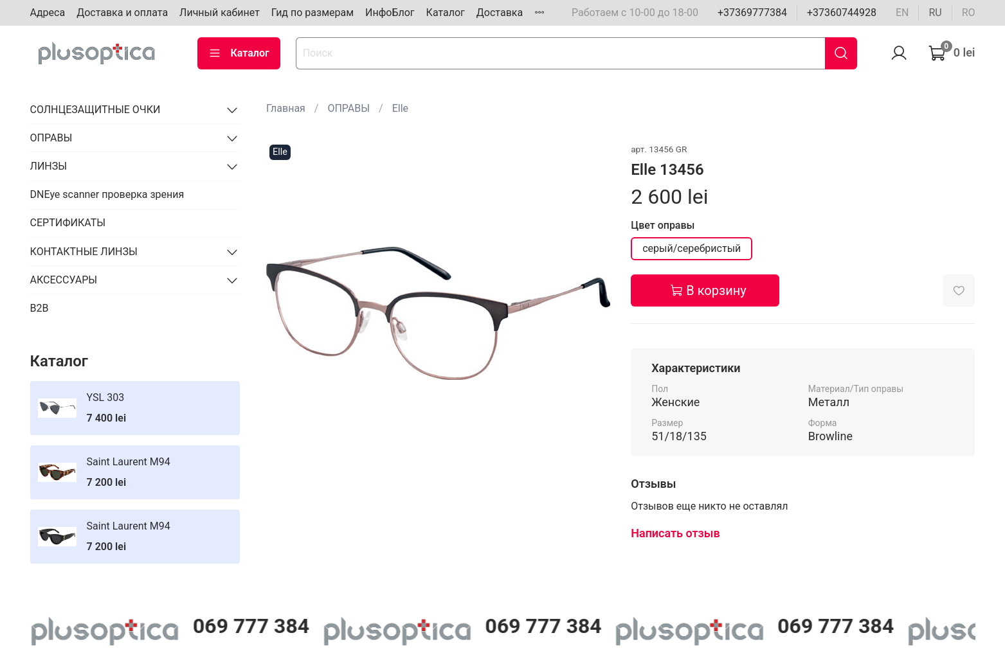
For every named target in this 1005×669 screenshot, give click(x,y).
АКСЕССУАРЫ (64, 280)
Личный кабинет (219, 12)
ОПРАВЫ (348, 108)
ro (968, 12)
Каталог (445, 12)
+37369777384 (752, 12)
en (902, 12)
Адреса (48, 12)
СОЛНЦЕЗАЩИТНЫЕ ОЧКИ (95, 109)
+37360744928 (841, 12)
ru (934, 12)
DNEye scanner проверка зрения (107, 194)
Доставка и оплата (122, 12)
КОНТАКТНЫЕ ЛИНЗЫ (84, 251)
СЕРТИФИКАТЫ (67, 223)
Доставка (499, 12)
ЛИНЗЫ (49, 166)
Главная (285, 108)
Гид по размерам (312, 12)
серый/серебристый (691, 248)
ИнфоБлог (390, 12)
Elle (400, 108)
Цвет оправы (662, 225)
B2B (39, 308)
